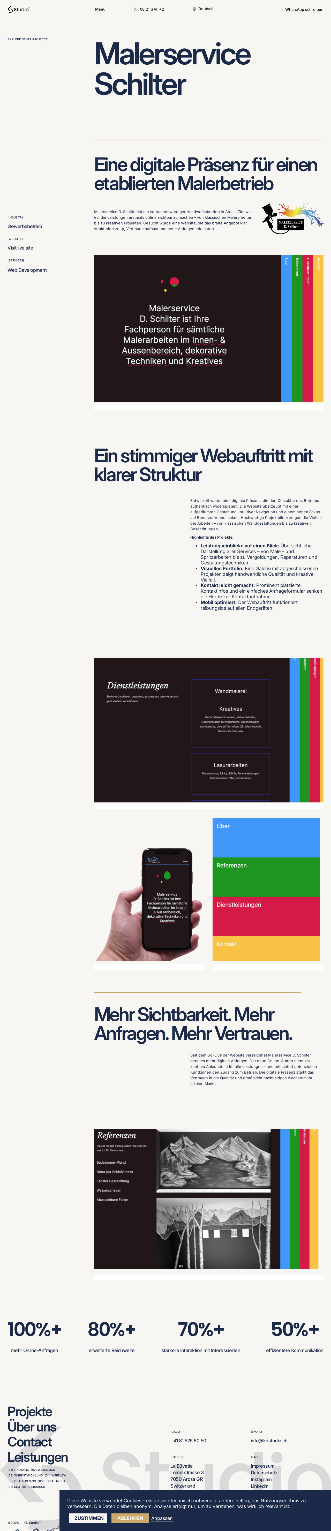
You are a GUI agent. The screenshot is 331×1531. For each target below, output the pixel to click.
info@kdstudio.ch (269, 1440)
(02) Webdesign (43, 1470)
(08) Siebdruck (33, 1487)
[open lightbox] (209, 733)
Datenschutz (264, 1472)
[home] (18, 9)
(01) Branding (18, 1470)
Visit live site (20, 248)
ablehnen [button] (130, 1518)
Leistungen (37, 1457)
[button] (100, 9)
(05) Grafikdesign (21, 1481)
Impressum (263, 1466)
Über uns (31, 1427)
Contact (29, 1442)
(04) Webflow (55, 1475)
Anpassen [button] (162, 1518)
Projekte (29, 1411)
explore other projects (27, 39)
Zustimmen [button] (89, 1518)
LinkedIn (260, 1486)
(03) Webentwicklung (25, 1475)
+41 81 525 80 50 (188, 1440)
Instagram (261, 1479)
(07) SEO (13, 1487)
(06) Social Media (52, 1481)
